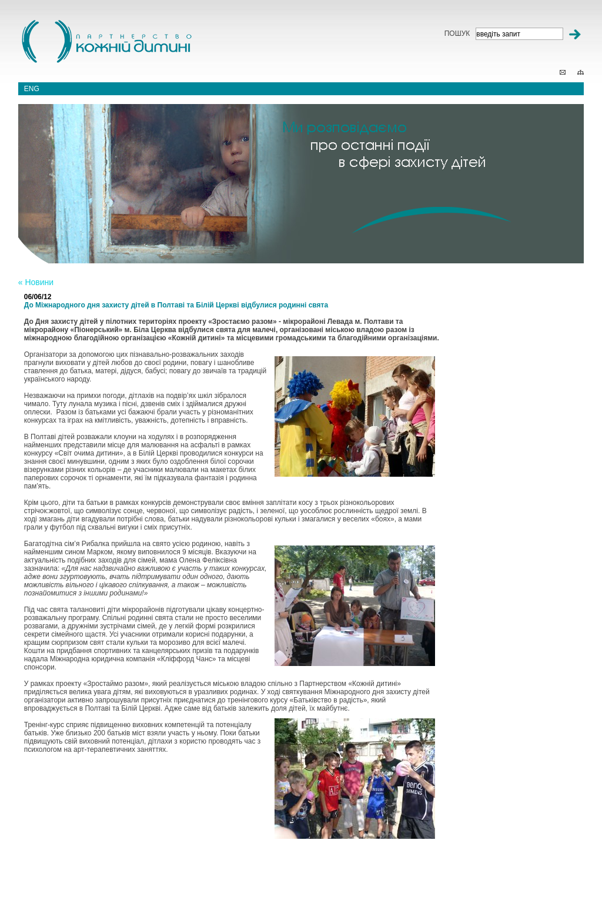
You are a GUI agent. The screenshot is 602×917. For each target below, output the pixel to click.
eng (31, 89)
